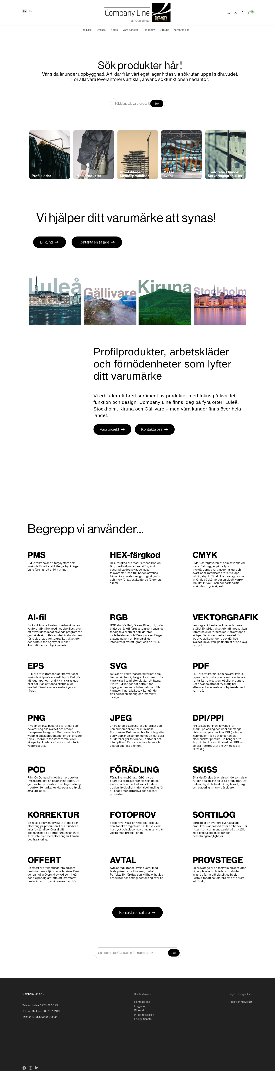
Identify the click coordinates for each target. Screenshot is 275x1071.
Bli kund (164, 29)
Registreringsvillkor (240, 1001)
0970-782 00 (52, 1011)
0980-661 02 (49, 1016)
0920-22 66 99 (49, 1005)
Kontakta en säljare (97, 242)
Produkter (87, 29)
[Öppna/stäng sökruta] (228, 13)
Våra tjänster (130, 29)
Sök (157, 103)
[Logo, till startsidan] (137, 12)
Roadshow (149, 29)
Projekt (114, 29)
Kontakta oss (181, 29)
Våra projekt (112, 429)
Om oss (101, 29)
